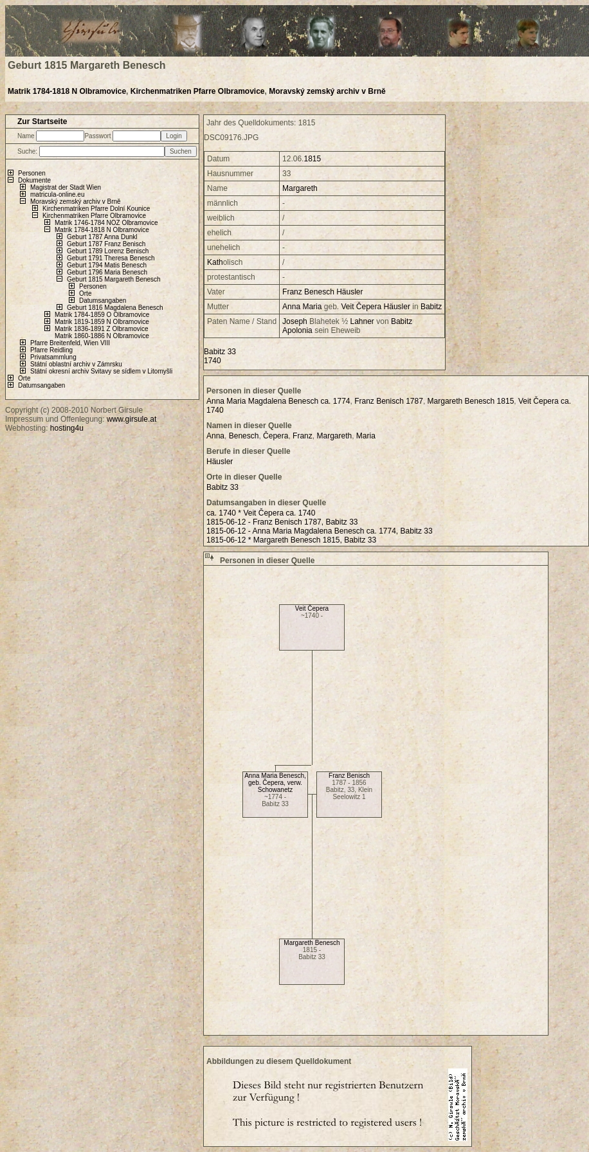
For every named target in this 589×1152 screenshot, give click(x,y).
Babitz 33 (220, 351)
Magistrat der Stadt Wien (65, 187)
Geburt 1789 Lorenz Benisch (108, 251)
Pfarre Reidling (51, 350)
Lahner (362, 321)
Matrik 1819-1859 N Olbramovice (102, 321)
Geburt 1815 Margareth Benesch (114, 279)
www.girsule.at (131, 419)
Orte (85, 293)
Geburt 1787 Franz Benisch (106, 244)
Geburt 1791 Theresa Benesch (111, 258)
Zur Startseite (42, 121)
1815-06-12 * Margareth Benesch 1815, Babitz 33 (291, 540)
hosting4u (67, 428)
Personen (32, 173)
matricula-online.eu (57, 194)
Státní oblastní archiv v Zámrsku (76, 364)
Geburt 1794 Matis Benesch (107, 265)
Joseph (294, 321)
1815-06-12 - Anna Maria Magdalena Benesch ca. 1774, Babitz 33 (319, 531)
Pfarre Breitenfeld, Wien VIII (70, 342)
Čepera (368, 306)
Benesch (319, 291)
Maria (312, 306)
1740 (212, 360)
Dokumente (34, 180)
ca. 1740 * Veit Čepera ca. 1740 (260, 513)
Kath (215, 262)
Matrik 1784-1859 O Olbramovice (102, 314)
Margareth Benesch (312, 942)
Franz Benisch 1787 (388, 401)
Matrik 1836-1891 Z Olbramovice (102, 328)
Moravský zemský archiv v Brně (327, 91)
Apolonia (297, 330)
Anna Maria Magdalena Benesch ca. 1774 (278, 401)
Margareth (300, 188)
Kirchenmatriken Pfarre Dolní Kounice (96, 208)
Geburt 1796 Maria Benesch (107, 272)
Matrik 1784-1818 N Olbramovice (67, 91)
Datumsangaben (102, 300)
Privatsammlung (53, 357)
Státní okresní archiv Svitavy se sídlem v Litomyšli (101, 371)
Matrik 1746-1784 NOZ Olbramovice (106, 222)
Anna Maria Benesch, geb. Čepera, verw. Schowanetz (275, 782)
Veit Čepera (312, 608)
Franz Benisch (349, 775)
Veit (347, 306)
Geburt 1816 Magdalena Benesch (115, 307)
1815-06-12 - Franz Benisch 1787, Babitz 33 (282, 522)
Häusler (349, 291)
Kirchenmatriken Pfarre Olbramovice (198, 91)
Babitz (431, 306)
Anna (291, 306)
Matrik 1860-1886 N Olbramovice (102, 335)
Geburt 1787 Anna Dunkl (102, 236)
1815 (312, 158)
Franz (292, 291)
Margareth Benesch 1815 (471, 401)
